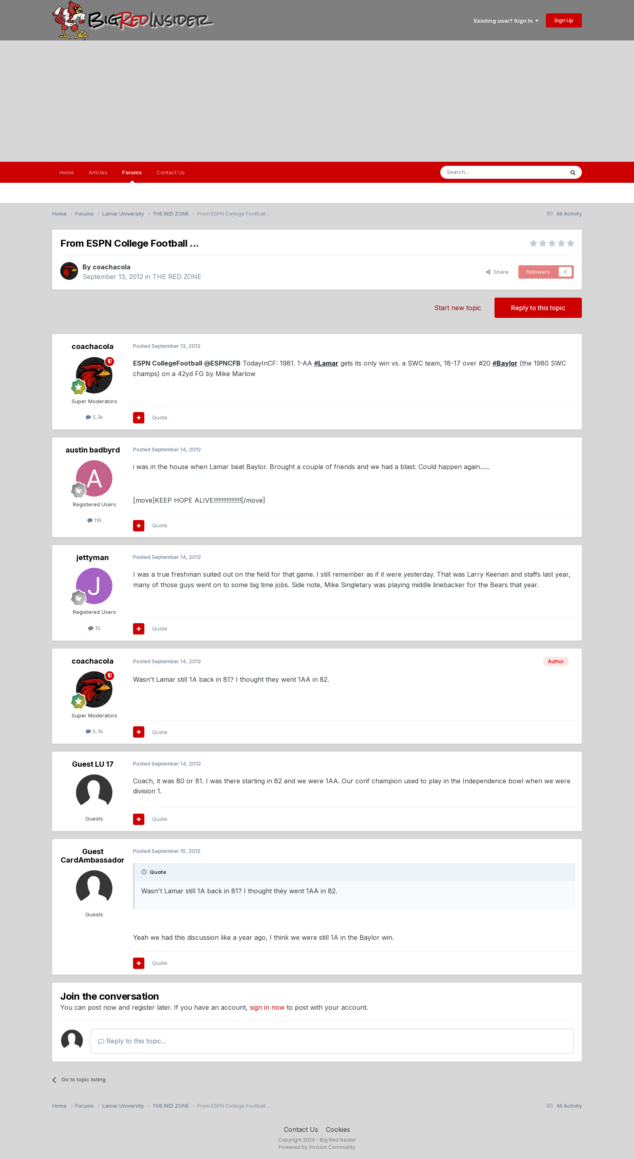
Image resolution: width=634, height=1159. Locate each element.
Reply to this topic (538, 308)
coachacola (112, 267)
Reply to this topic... (132, 1041)
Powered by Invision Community (317, 1147)
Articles (98, 172)
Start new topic (457, 308)
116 (94, 520)
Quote (159, 417)
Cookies (338, 1129)
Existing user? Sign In (506, 20)
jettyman (92, 557)
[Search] (481, 172)
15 (94, 628)
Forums (132, 176)
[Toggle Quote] (144, 872)
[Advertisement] (317, 101)
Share (497, 272)
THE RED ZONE (176, 277)
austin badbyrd (93, 450)
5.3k (94, 417)
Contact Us (170, 172)
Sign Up (563, 20)
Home (66, 172)
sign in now (267, 1007)
